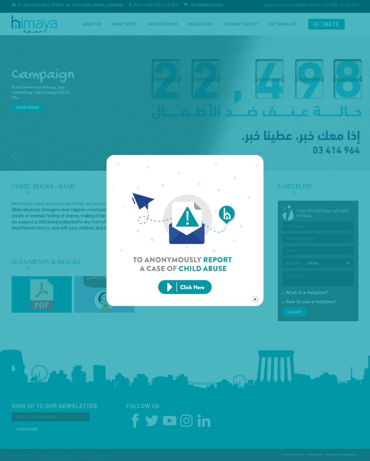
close (255, 294)
